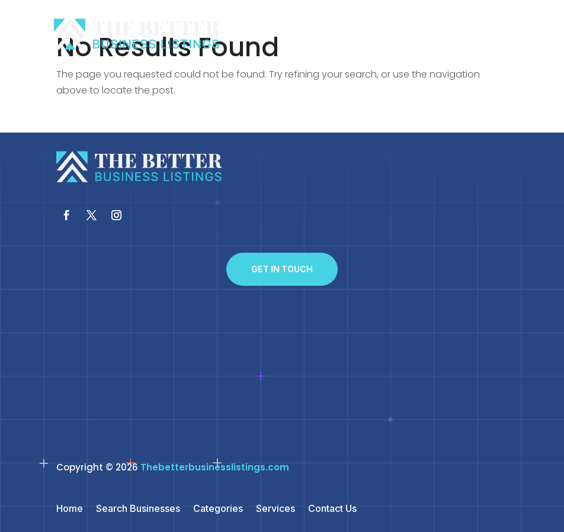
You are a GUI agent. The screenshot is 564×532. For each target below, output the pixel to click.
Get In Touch (282, 269)
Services (275, 509)
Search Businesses (138, 509)
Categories (218, 509)
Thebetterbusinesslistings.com (214, 467)
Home (69, 509)
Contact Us (332, 509)
